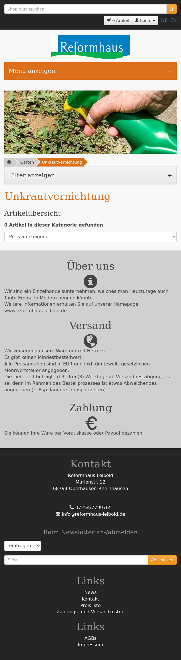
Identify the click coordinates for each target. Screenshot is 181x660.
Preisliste (90, 605)
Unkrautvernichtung (62, 162)
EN (173, 20)
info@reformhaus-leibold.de (92, 514)
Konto (145, 20)
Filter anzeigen (32, 175)
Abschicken (162, 560)
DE (164, 20)
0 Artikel (118, 20)
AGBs (90, 638)
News (90, 592)
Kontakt (90, 599)
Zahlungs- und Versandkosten (90, 611)
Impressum (90, 644)
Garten (27, 162)
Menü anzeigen (32, 70)
